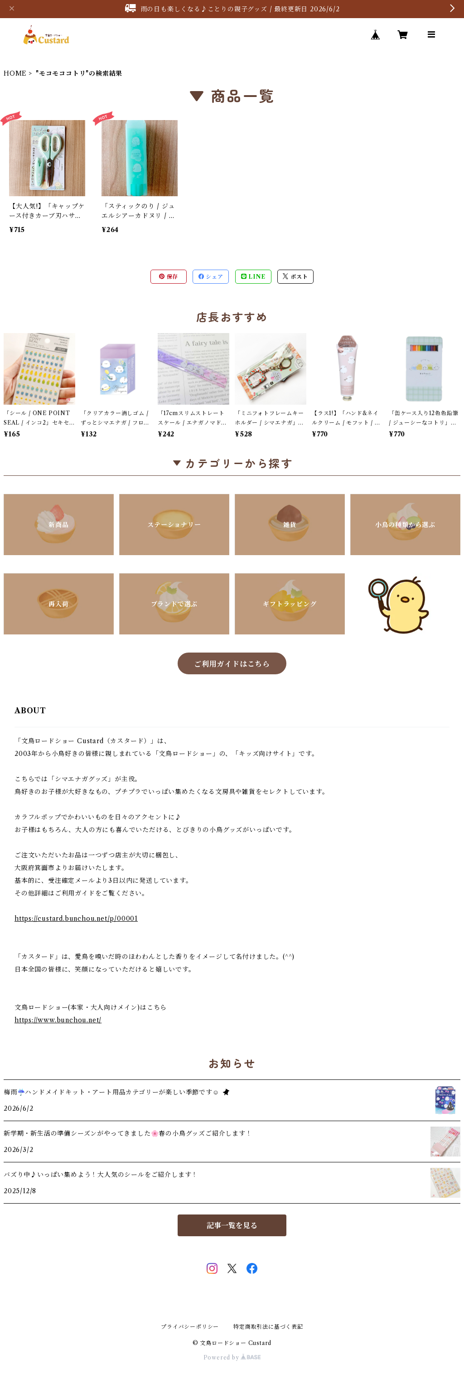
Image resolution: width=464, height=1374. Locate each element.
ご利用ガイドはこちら (232, 663)
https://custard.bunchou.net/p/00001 (76, 918)
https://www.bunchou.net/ (58, 1020)
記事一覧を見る (232, 1225)
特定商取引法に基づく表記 (268, 1326)
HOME (15, 73)
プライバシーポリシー (190, 1326)
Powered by (232, 1357)
